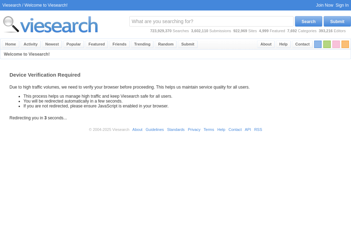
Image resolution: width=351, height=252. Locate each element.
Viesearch (11, 5)
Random (165, 44)
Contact (302, 44)
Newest (52, 44)
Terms (209, 129)
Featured (97, 44)
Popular (74, 44)
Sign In (342, 5)
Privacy (194, 129)
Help (283, 44)
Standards (176, 129)
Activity (31, 44)
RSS (258, 129)
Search (309, 21)
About (265, 44)
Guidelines (155, 129)
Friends (119, 44)
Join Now (324, 5)
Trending (142, 44)
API (248, 129)
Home (10, 44)
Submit (337, 21)
